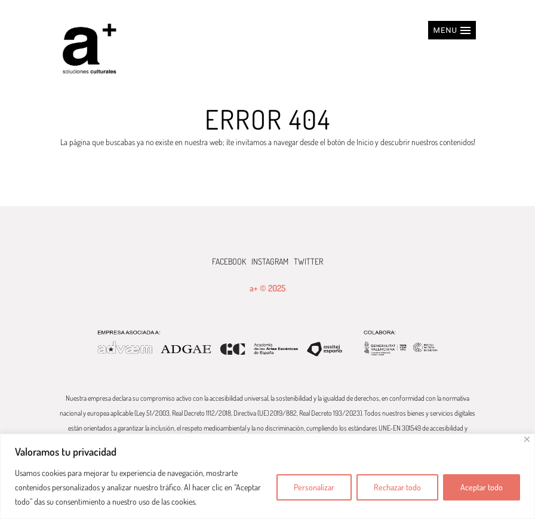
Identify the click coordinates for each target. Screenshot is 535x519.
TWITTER (308, 261)
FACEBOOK (229, 261)
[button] (452, 30)
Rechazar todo (397, 487)
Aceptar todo (481, 487)
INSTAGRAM (269, 261)
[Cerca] (527, 439)
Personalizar (314, 487)
